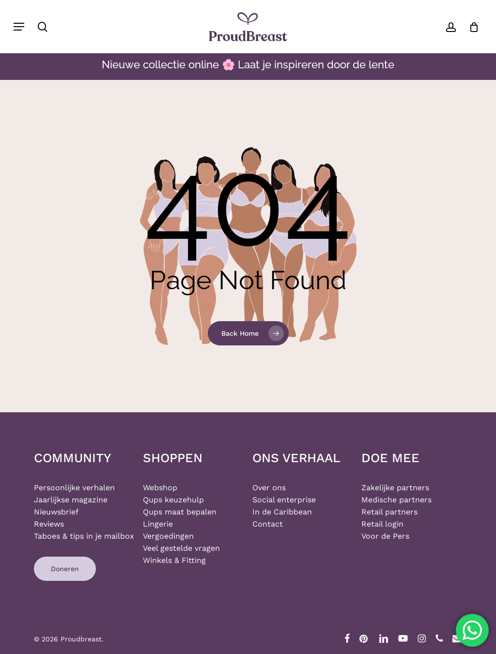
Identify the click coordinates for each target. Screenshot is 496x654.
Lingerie (158, 524)
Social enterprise (284, 499)
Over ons (269, 487)
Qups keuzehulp (173, 499)
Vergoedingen (168, 536)
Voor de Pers (385, 536)
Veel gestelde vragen (181, 548)
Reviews (49, 524)
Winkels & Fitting (174, 560)
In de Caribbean (282, 511)
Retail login (382, 524)
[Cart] (471, 26)
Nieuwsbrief (56, 511)
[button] (19, 26)
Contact (267, 524)
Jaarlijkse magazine (71, 499)
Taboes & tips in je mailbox (84, 536)
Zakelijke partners (395, 487)
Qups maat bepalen (180, 511)
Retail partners (389, 511)
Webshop (160, 487)
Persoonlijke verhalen (74, 487)
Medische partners (396, 499)
